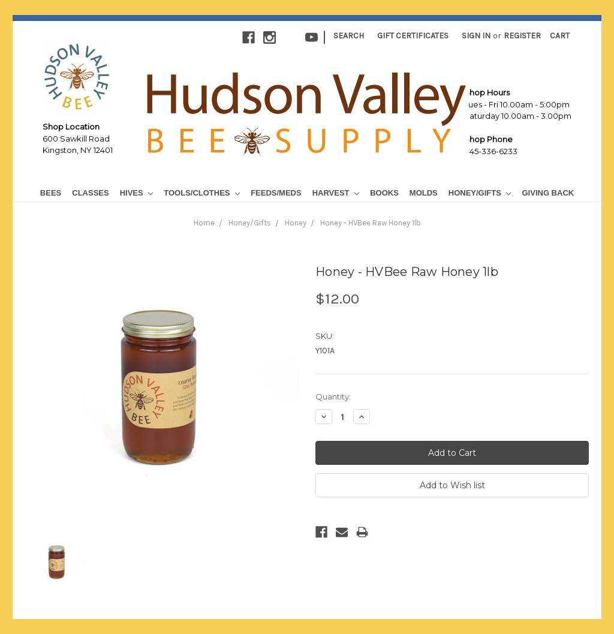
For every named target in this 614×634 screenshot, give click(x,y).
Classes (90, 192)
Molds (424, 192)
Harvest (335, 192)
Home (204, 222)
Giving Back (548, 192)
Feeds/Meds (276, 192)
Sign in (476, 36)
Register (522, 36)
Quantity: (333, 396)
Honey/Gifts (480, 192)
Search (348, 36)
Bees (50, 192)
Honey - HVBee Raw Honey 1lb (370, 222)
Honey (295, 222)
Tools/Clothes (202, 192)
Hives (137, 192)
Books (384, 192)
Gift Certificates (413, 36)
